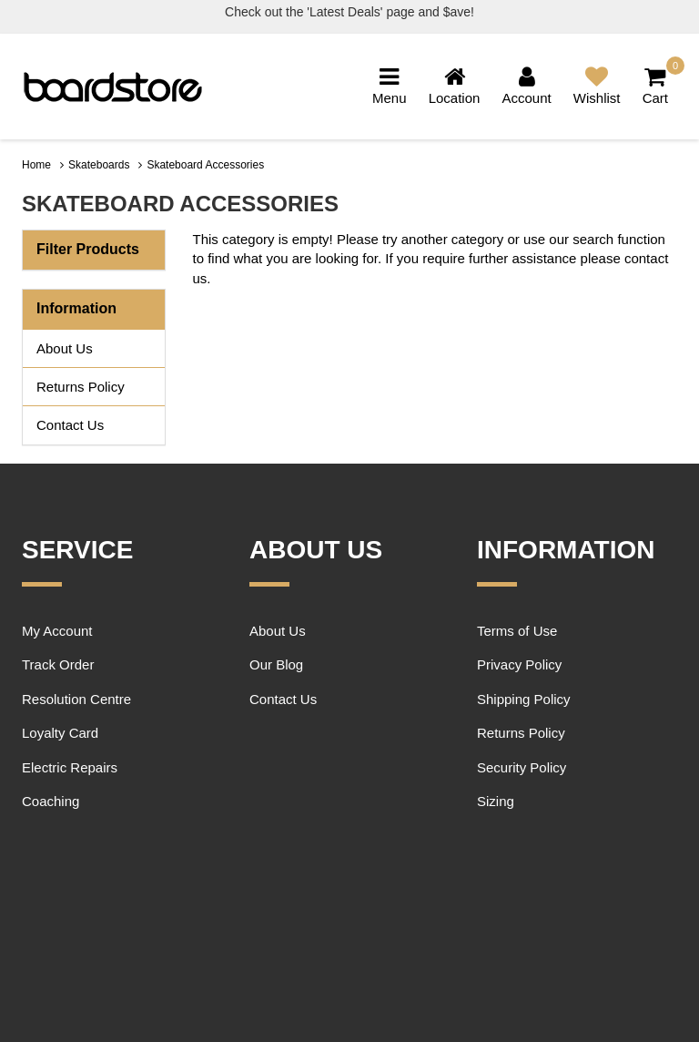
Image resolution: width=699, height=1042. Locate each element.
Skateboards (98, 164)
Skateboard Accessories (205, 164)
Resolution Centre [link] (76, 699)
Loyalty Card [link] (60, 733)
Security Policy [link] (521, 767)
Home (36, 164)
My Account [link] (57, 630)
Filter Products (87, 249)
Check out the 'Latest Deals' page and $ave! (349, 12)
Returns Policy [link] (80, 386)
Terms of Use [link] (517, 630)
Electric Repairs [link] (69, 767)
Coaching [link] (50, 801)
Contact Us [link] (70, 425)
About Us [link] (64, 348)
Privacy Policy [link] (519, 664)
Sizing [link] (495, 801)
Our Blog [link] (276, 664)
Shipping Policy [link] (524, 699)
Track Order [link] (58, 664)
